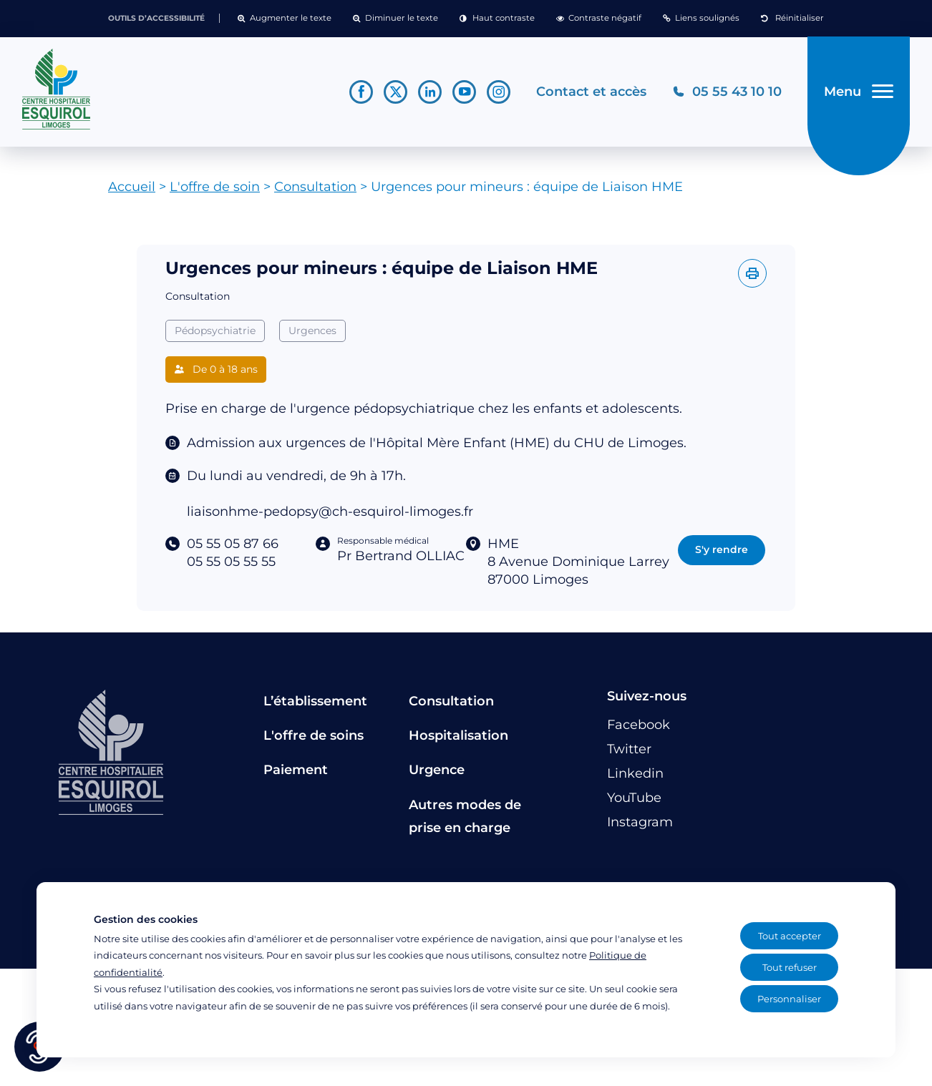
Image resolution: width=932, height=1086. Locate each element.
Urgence (437, 770)
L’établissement (315, 701)
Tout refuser (789, 967)
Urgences (312, 330)
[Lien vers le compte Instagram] (498, 92)
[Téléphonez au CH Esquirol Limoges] (727, 92)
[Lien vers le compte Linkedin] (430, 92)
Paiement (295, 770)
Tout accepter (789, 935)
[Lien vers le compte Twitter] (395, 92)
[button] (284, 18)
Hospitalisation (458, 735)
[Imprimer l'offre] (752, 273)
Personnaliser (789, 998)
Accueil (131, 187)
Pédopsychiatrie (215, 330)
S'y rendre (721, 549)
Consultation (315, 187)
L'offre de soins (313, 735)
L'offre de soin (215, 187)
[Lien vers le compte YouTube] (464, 92)
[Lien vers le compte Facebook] (361, 92)
